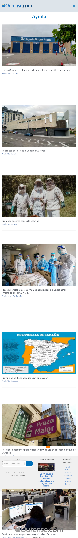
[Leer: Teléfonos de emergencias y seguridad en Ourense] (39, 406)
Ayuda (4, 74)
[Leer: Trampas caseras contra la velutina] (39, 164)
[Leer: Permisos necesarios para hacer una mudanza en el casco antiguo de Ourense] (39, 344)
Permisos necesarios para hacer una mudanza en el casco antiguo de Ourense (39, 370)
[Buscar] (29, 464)
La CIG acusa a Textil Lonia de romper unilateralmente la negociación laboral (46, 480)
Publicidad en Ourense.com (11, 504)
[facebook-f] (39, 501)
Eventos (68, 479)
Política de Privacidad (66, 507)
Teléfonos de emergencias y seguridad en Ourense (28, 430)
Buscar (17, 460)
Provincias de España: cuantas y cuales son (25, 309)
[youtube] (39, 510)
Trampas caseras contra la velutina (20, 188)
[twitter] (39, 504)
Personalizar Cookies (66, 510)
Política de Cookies (66, 504)
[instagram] (39, 507)
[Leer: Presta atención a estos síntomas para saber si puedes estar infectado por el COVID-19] (39, 223)
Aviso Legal (66, 502)
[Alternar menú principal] (74, 6)
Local (9, 74)
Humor (67, 484)
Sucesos (68, 482)
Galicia (67, 470)
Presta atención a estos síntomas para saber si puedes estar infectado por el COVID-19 (34, 249)
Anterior (12, 446)
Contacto (11, 502)
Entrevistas (68, 476)
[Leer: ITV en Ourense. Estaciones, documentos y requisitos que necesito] (39, 46)
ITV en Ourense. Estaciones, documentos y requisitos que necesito (37, 70)
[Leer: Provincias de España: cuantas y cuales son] (39, 285)
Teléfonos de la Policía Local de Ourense (23, 129)
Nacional (67, 473)
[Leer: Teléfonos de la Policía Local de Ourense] (39, 105)
